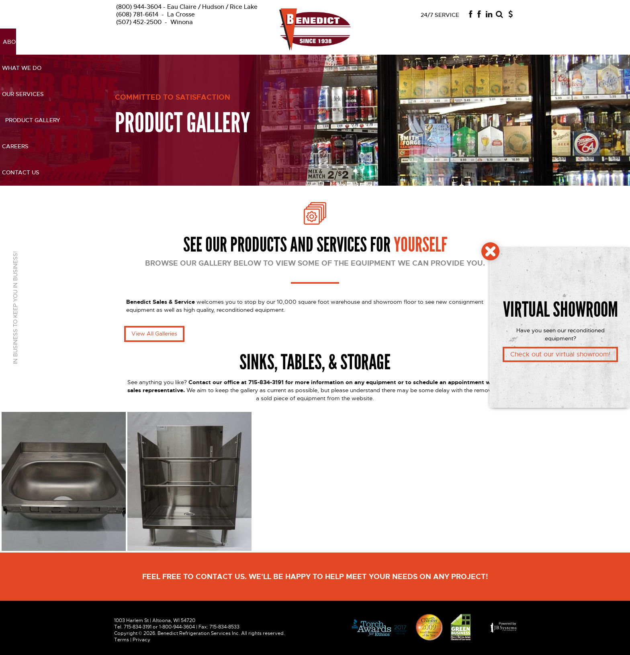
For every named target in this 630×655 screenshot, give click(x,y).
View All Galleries (154, 333)
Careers (442, 41)
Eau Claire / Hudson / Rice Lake (187, 6)
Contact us (481, 41)
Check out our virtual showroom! (560, 354)
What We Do (209, 41)
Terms (121, 640)
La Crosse (155, 14)
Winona (154, 22)
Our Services (257, 41)
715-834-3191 (137, 627)
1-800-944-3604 (177, 627)
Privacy (141, 640)
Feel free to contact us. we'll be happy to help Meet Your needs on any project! (315, 576)
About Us (167, 41)
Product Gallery (393, 41)
